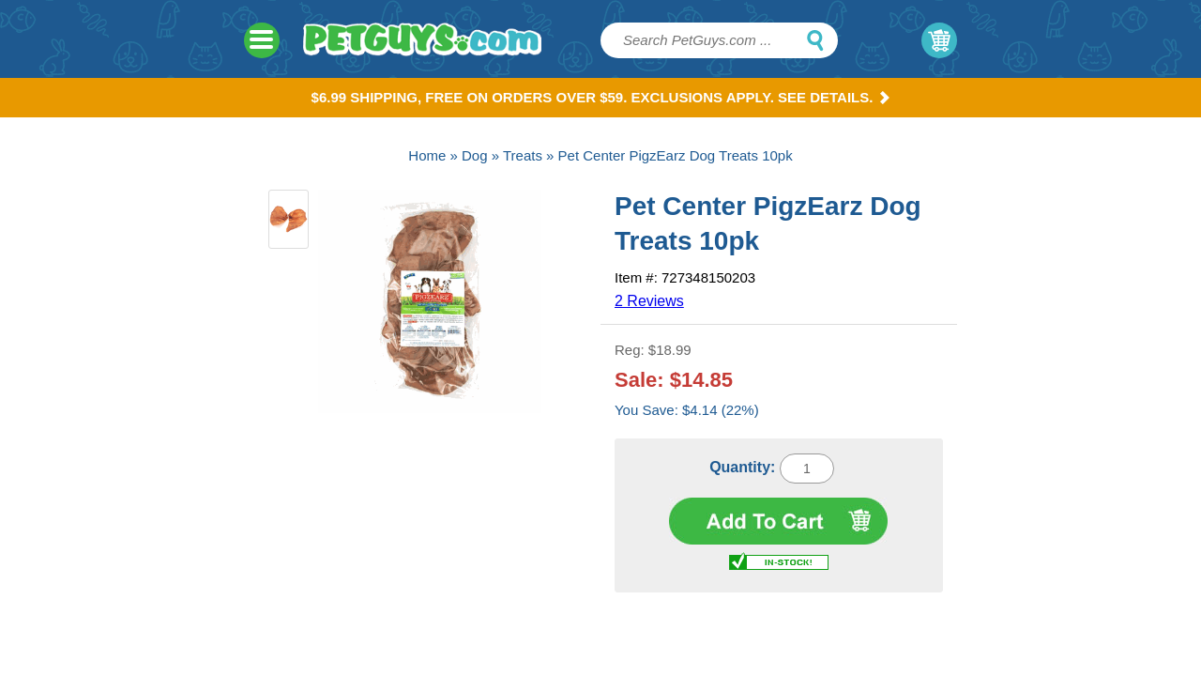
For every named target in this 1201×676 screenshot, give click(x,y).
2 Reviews (649, 301)
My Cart (939, 40)
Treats (522, 155)
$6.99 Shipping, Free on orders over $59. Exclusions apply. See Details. (601, 97)
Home (427, 155)
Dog (475, 155)
